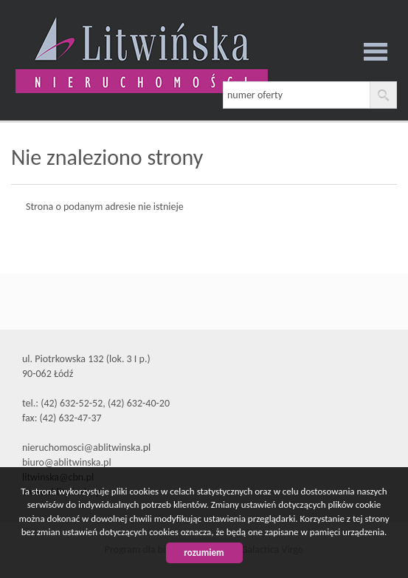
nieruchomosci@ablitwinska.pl (86, 447)
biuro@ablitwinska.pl (66, 462)
